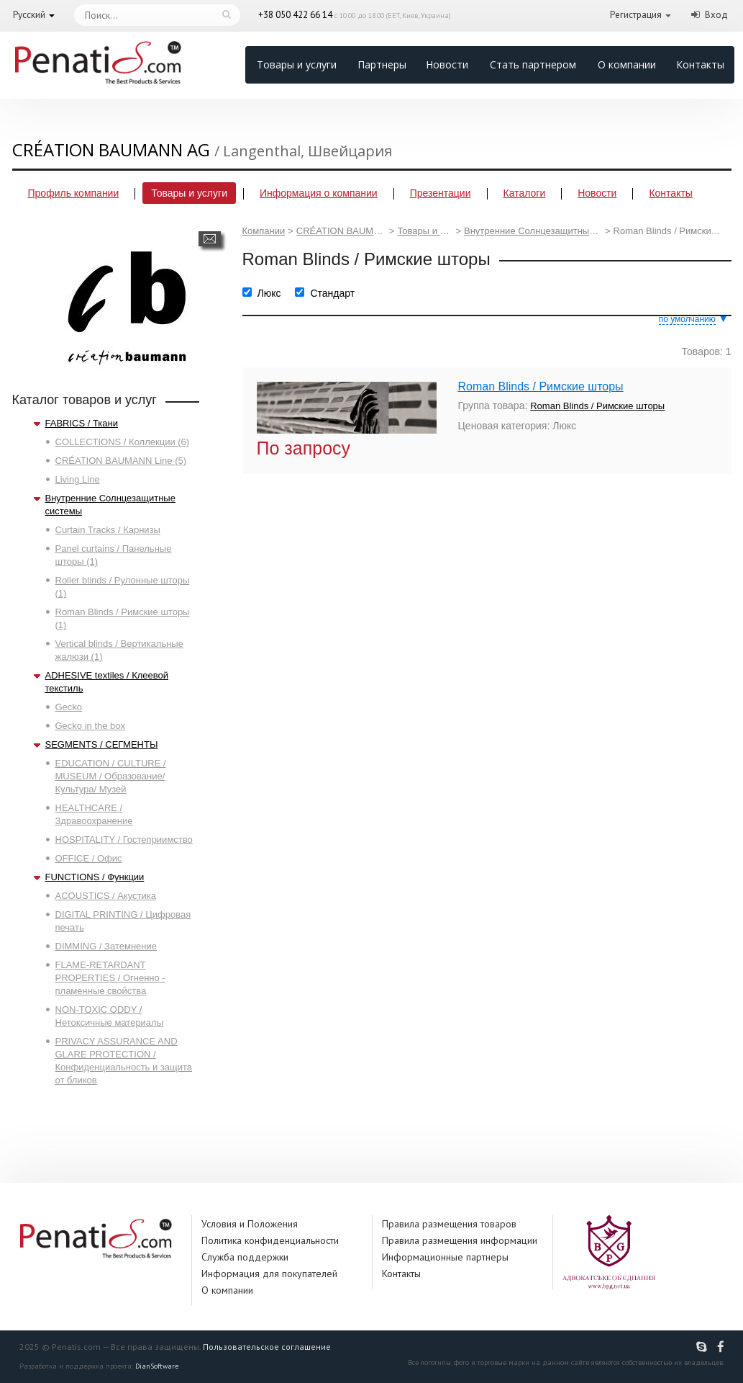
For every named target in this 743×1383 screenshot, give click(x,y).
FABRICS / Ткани (81, 423)
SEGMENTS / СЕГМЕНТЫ (101, 744)
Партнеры (381, 64)
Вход (716, 15)
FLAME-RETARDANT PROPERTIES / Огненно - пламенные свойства (110, 977)
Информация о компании (319, 193)
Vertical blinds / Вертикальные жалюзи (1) (119, 650)
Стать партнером (533, 64)
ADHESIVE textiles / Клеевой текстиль (107, 682)
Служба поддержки (244, 1256)
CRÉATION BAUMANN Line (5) (121, 460)
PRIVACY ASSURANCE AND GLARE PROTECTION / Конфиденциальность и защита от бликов (124, 1061)
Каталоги (524, 193)
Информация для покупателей (269, 1273)
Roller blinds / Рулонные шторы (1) (122, 587)
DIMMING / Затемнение (106, 946)
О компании (627, 64)
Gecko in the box (90, 725)
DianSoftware (156, 1366)
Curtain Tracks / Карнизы (107, 529)
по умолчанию (687, 319)
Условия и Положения (249, 1223)
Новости (447, 64)
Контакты (700, 64)
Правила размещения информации (459, 1240)
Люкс (269, 293)
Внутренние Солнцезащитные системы (110, 504)
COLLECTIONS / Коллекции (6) (122, 442)
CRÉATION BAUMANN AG (341, 230)
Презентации (440, 193)
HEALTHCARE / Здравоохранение (94, 814)
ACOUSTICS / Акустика (105, 895)
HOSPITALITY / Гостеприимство (124, 839)
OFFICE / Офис (88, 858)
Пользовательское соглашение (267, 1346)
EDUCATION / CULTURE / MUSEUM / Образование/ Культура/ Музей (110, 776)
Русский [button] (29, 15)
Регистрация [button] (636, 15)
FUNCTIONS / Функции (95, 877)
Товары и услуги (297, 64)
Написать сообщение (210, 238)
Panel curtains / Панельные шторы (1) (113, 555)
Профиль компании (73, 193)
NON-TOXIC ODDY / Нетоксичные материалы (109, 1016)
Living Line (77, 479)
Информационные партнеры (445, 1256)
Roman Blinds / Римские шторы (541, 386)
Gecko (69, 707)
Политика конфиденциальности (270, 1240)
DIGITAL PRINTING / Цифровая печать (123, 921)
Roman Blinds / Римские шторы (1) (122, 618)
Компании (264, 230)
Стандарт (332, 293)
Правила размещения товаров (449, 1223)
